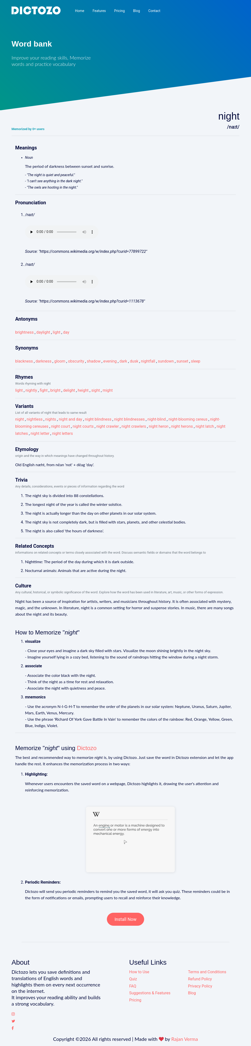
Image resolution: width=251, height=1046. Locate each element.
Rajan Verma (184, 1039)
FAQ (132, 986)
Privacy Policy (200, 986)
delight (69, 390)
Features (99, 11)
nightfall (148, 361)
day (66, 332)
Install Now (125, 919)
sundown (166, 361)
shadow (93, 361)
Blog (136, 11)
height (83, 390)
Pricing (119, 11)
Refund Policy (200, 979)
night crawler (107, 426)
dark (123, 361)
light (56, 332)
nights (50, 419)
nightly (31, 390)
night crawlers (134, 426)
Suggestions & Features (149, 993)
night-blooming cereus (187, 419)
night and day (70, 419)
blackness (24, 361)
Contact (154, 11)
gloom (59, 361)
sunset (182, 361)
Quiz (133, 979)
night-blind (157, 419)
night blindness (98, 419)
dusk (134, 361)
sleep (195, 361)
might (108, 390)
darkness (43, 361)
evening (110, 361)
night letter (40, 433)
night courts (83, 426)
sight (95, 390)
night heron (158, 426)
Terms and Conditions (207, 972)
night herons (182, 426)
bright (55, 390)
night (19, 419)
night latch (205, 426)
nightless (35, 419)
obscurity (76, 361)
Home (79, 11)
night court (60, 426)
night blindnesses (129, 419)
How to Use (139, 972)
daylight (43, 332)
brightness (24, 332)
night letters (62, 433)
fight (44, 390)
